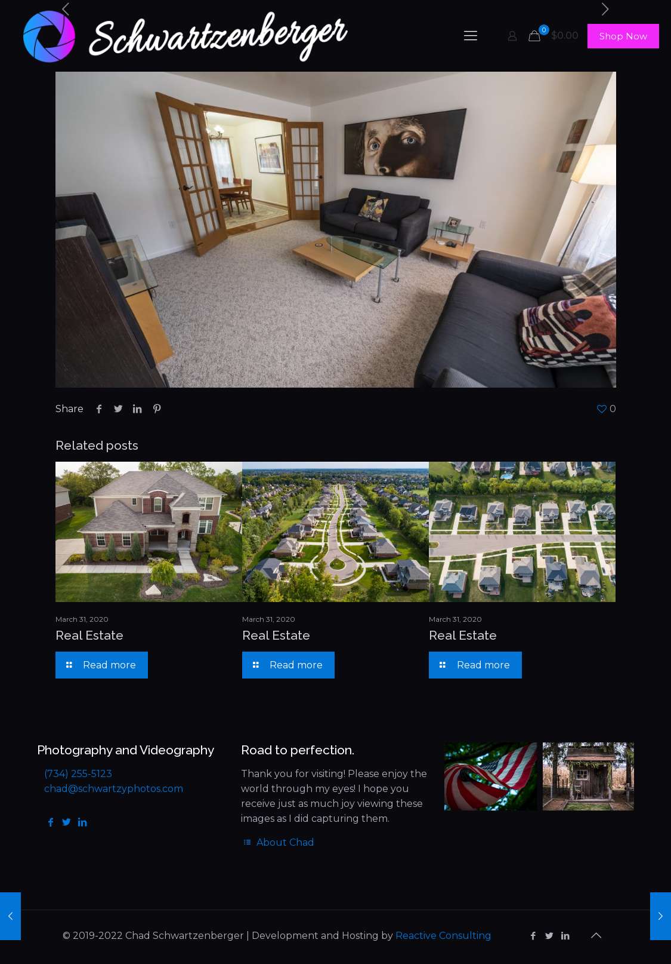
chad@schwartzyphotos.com (113, 788)
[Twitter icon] (549, 935)
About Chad (277, 842)
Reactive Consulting (443, 935)
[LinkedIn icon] (565, 935)
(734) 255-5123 (78, 773)
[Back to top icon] (596, 935)
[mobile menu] (470, 36)
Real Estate (89, 635)
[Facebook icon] (533, 935)
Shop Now (623, 36)
